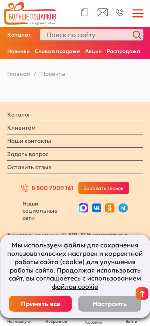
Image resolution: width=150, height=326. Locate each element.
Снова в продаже (57, 51)
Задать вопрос (27, 154)
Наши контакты (29, 140)
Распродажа (123, 51)
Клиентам (21, 127)
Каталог (19, 34)
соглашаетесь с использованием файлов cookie (88, 282)
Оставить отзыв (29, 167)
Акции (93, 51)
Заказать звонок (104, 188)
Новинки (18, 51)
